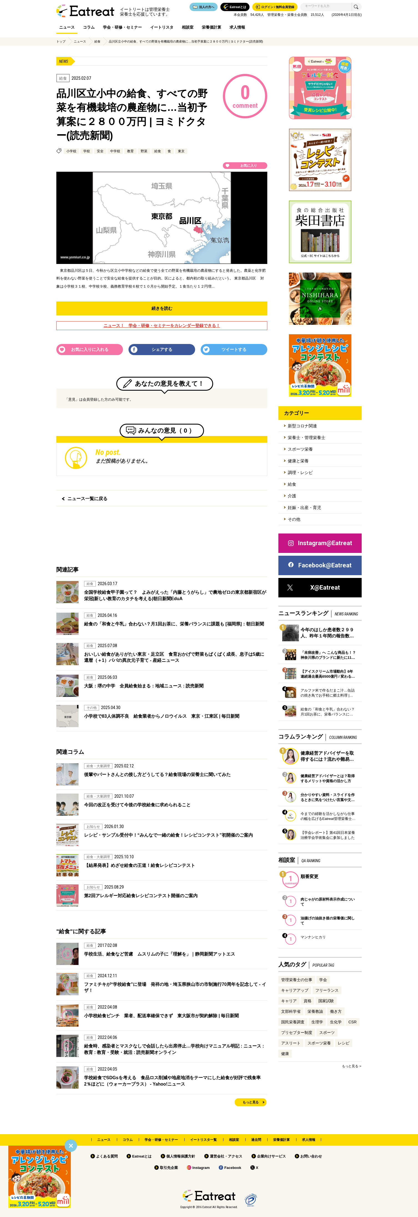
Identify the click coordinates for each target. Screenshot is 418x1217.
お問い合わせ (311, 1156)
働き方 (336, 1011)
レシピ (343, 1043)
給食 (97, 41)
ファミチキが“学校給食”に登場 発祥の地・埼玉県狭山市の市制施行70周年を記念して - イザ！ (175, 987)
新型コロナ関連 (302, 425)
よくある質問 (107, 1156)
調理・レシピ (300, 472)
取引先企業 (169, 1168)
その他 (294, 519)
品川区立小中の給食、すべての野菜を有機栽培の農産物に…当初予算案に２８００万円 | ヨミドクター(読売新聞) (186, 41)
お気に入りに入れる (90, 349)
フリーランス (327, 990)
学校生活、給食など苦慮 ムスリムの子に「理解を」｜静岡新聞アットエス (159, 954)
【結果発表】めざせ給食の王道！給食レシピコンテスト (139, 865)
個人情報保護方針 (180, 1156)
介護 (292, 495)
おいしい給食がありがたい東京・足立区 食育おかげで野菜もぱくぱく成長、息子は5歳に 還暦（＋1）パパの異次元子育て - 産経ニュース (175, 657)
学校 (86, 151)
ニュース (67, 27)
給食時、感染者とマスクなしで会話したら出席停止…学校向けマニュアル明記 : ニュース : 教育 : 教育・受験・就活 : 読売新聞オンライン (174, 1049)
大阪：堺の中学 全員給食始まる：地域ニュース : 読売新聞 (143, 686)
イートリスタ (161, 27)
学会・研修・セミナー (122, 27)
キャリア (289, 1001)
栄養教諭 (315, 1011)
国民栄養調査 (292, 1022)
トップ (61, 41)
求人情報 (237, 27)
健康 (285, 1053)
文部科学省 (291, 1011)
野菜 (144, 151)
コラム (89, 27)
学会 (323, 979)
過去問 (256, 1140)
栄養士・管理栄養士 (306, 437)
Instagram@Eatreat (319, 543)
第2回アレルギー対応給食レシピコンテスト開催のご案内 (141, 895)
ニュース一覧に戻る (87, 498)
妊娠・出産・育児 (304, 507)
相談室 (187, 27)
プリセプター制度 (296, 1032)
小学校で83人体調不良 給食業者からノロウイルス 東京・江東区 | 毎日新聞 (161, 716)
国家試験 (326, 1001)
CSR (352, 1022)
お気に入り (248, 166)
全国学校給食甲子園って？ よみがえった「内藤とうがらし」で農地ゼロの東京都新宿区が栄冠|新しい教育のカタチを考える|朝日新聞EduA (175, 595)
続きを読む (162, 308)
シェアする (162, 349)
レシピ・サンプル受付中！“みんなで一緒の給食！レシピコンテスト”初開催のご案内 (168, 835)
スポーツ (327, 1032)
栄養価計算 (211, 27)
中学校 (115, 151)
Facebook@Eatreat (319, 565)
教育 (130, 151)
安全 (100, 151)
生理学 (317, 1022)
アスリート (291, 1043)
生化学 (336, 1022)
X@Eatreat (313, 587)
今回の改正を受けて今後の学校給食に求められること (137, 804)
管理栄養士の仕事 (296, 979)
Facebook (232, 1168)
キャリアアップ (294, 990)
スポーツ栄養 (300, 449)
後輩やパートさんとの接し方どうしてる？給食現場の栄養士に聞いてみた (157, 774)
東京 (181, 151)
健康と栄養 (298, 460)
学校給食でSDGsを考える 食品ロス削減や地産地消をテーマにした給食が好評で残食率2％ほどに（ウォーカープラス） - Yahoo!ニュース (172, 1080)
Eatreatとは (142, 1156)
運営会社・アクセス (226, 1156)
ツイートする (233, 349)
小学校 (71, 151)
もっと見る (251, 1102)
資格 (307, 1001)
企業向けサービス (271, 1156)
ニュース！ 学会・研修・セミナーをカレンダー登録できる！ (162, 325)
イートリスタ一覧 (203, 1140)
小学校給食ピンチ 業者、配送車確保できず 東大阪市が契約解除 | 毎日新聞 (161, 1015)
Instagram (201, 1168)
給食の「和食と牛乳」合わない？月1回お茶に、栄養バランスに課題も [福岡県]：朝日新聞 (174, 624)
